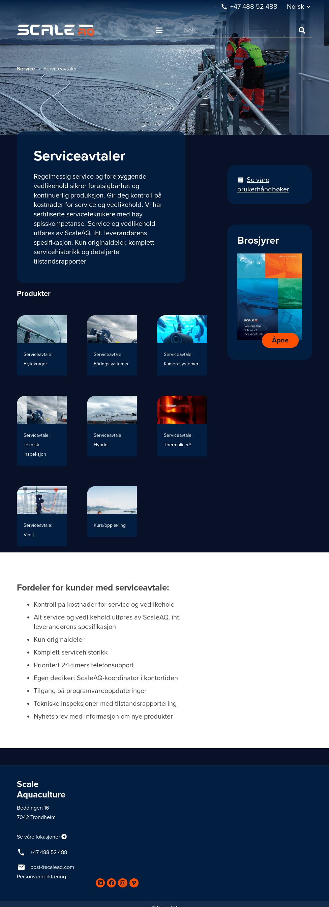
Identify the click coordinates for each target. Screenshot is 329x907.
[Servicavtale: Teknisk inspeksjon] (42, 430)
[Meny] (159, 30)
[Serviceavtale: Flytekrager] (42, 345)
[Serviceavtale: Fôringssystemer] (112, 345)
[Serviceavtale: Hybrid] (112, 430)
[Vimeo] (134, 882)
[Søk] (244, 30)
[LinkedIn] (100, 882)
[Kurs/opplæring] (112, 516)
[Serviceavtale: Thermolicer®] (182, 430)
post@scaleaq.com (52, 867)
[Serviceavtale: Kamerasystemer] (182, 345)
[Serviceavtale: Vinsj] (42, 516)
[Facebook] (111, 882)
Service (26, 68)
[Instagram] (122, 882)
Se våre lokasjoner (38, 837)
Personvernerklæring (41, 876)
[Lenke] (55, 30)
